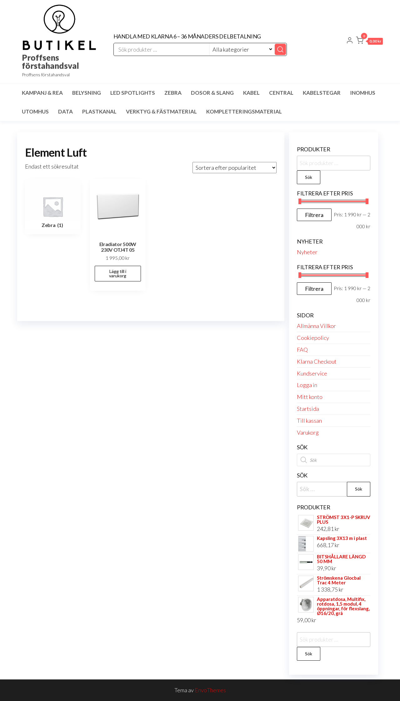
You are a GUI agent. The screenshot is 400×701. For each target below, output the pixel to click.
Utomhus (35, 111)
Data (65, 111)
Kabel (251, 92)
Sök (308, 177)
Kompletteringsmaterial (244, 111)
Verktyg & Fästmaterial (161, 111)
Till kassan (309, 420)
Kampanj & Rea (42, 92)
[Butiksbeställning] (234, 167)
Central (281, 92)
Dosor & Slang (212, 92)
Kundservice (312, 373)
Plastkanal (99, 111)
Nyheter (307, 252)
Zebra (173, 92)
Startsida (308, 408)
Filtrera (314, 214)
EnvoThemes (210, 690)
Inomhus (362, 92)
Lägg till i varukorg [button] (117, 273)
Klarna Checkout (317, 361)
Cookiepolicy (313, 337)
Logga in (307, 384)
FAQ (302, 349)
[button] (369, 42)
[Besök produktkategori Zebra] (53, 207)
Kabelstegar (322, 92)
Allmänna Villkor (316, 325)
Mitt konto (309, 396)
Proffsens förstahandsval (50, 62)
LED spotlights (132, 92)
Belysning (86, 92)
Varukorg (308, 432)
